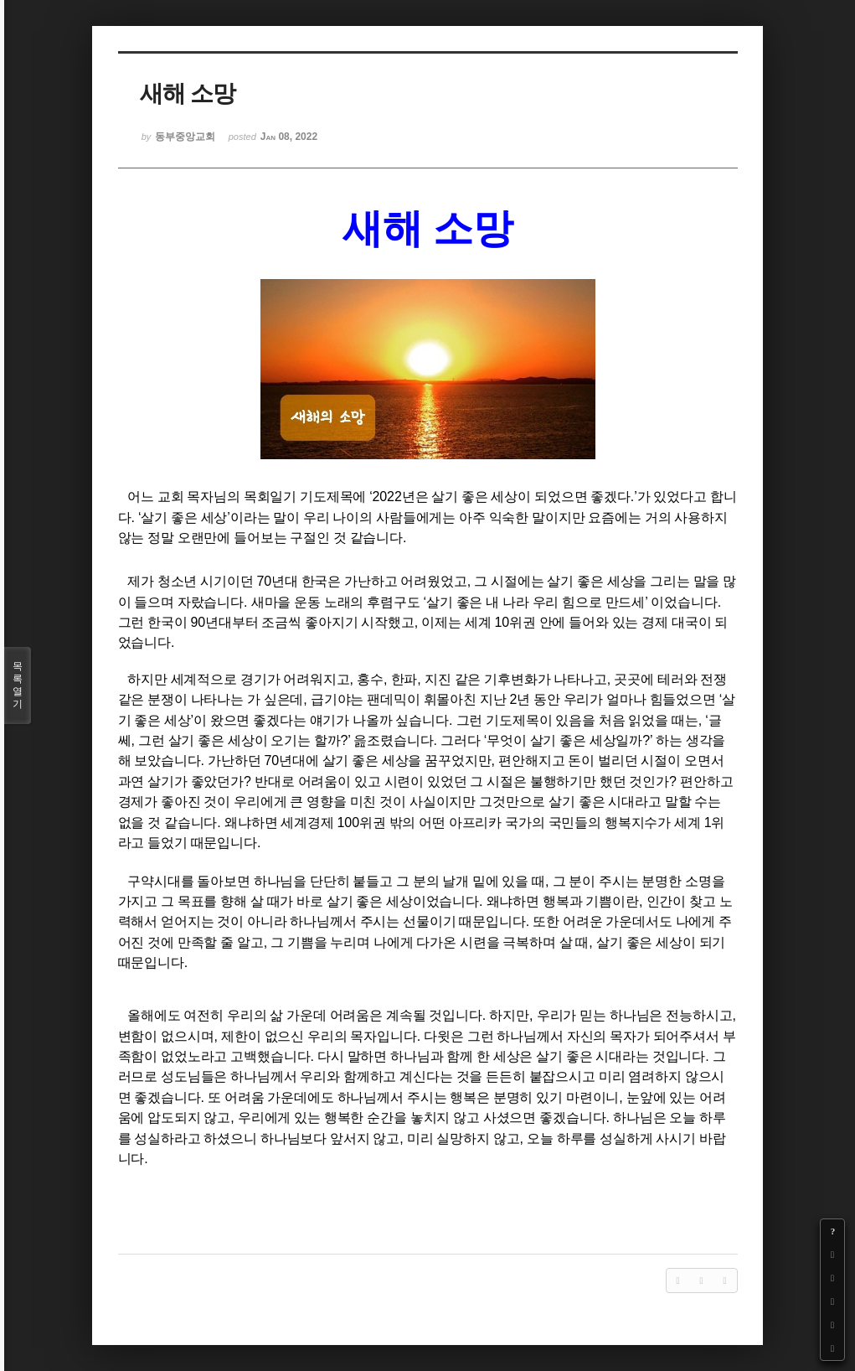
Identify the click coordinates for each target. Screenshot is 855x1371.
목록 (18, 685)
